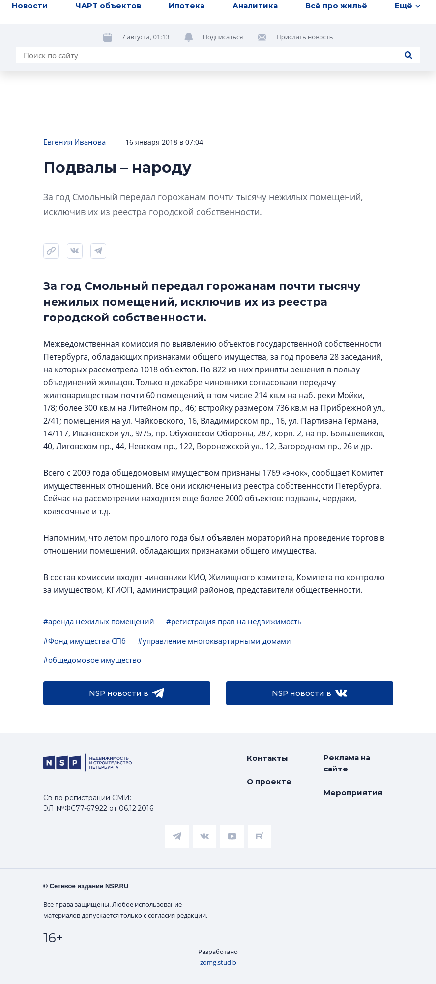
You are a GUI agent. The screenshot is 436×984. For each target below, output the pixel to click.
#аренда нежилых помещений (98, 621)
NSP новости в (126, 693)
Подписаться (223, 36)
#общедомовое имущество (92, 660)
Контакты (267, 758)
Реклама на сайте (346, 763)
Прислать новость (304, 36)
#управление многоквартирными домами (214, 641)
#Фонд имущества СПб (84, 641)
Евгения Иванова (74, 142)
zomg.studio (218, 962)
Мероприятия (352, 792)
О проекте (269, 781)
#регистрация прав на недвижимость (234, 621)
